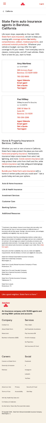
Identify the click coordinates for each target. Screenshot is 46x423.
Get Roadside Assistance (33, 329)
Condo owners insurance (29, 159)
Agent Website (23, 80)
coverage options (20, 39)
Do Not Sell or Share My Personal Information (16, 406)
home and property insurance (14, 154)
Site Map (29, 391)
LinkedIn (27, 374)
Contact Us (5, 325)
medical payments (31, 42)
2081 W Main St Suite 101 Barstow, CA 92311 (25, 111)
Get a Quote (22, 85)
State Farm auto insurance (13, 37)
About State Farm (7, 329)
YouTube (27, 378)
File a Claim (28, 325)
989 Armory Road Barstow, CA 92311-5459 (27, 71)
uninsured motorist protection (14, 44)
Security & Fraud (32, 387)
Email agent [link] (22, 83)
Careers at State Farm (9, 361)
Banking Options (9, 207)
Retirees (4, 369)
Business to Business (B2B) (10, 337)
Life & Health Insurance (12, 189)
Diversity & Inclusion (8, 365)
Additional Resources (11, 213)
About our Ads (6, 387)
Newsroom (5, 333)
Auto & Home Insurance (12, 184)
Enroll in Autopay (30, 337)
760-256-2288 (23, 117)
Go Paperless (29, 342)
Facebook (28, 361)
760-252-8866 (23, 77)
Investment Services (10, 195)
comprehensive (8, 42)
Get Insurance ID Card (32, 346)
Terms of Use (6, 391)
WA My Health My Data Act (10, 397)
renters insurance (9, 164)
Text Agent (21, 88)
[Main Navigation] (4, 3)
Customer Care (8, 201)
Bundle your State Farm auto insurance (18, 171)
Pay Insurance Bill (30, 333)
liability (33, 39)
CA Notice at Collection (9, 402)
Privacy (17, 387)
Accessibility (19, 391)
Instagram (28, 369)
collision (19, 42)
